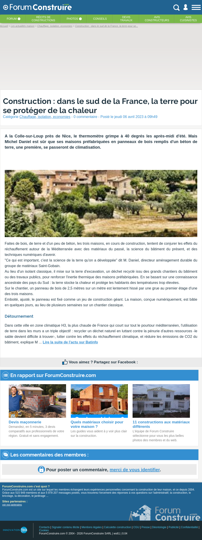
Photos (72, 18)
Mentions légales (92, 527)
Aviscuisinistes (188, 19)
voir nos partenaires (12, 505)
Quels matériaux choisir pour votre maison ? (97, 424)
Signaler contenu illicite (66, 527)
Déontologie (159, 527)
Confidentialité (189, 527)
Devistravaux (126, 19)
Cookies (44, 530)
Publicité (174, 527)
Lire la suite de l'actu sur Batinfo (70, 342)
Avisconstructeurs (157, 19)
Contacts (44, 527)
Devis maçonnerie (25, 422)
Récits (43, 19)
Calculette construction (117, 527)
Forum (12, 18)
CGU (136, 527)
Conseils (100, 18)
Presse (146, 527)
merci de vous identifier (134, 469)
